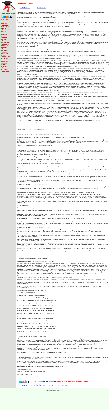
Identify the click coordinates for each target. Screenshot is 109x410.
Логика (4, 36)
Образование (5, 42)
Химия (4, 64)
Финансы (4, 63)
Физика (4, 59)
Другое (4, 28)
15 (31, 385)
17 (37, 385)
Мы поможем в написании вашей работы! (65, 381)
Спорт (3, 55)
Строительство (6, 56)
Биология (4, 23)
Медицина (4, 39)
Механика (4, 40)
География (5, 25)
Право (3, 48)
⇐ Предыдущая (24, 7)
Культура (4, 33)
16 (34, 385)
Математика (5, 37)
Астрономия (5, 21)
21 (49, 385)
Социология (5, 53)
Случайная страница (56, 390)
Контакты (62, 390)
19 (44, 385)
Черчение (4, 66)
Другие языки (5, 26)
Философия (5, 61)
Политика (4, 47)
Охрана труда (5, 44)
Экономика (5, 69)
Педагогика (5, 45)
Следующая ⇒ (41, 7)
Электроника (5, 71)
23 (55, 385)
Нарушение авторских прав (82, 381)
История (4, 31)
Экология (4, 67)
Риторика (4, 52)
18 (41, 385)
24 (58, 385)
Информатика (5, 29)
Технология (5, 58)
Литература (5, 34)
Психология (5, 50)
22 (52, 385)
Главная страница (48, 390)
